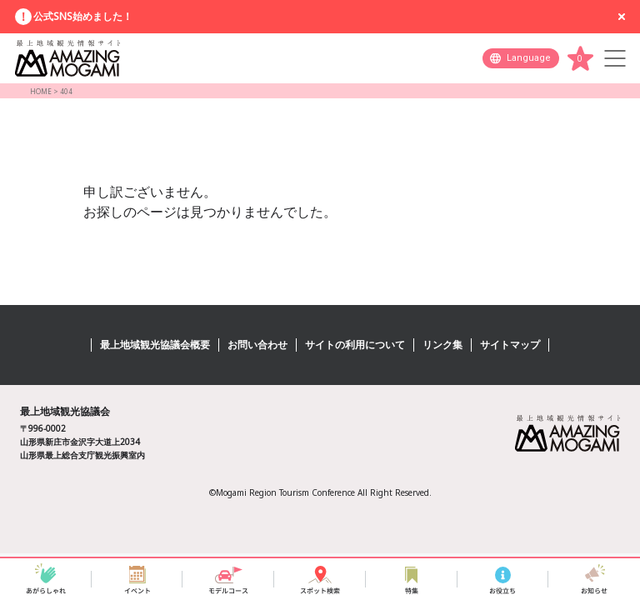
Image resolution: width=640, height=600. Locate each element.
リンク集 (442, 345)
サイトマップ (510, 345)
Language (529, 57)
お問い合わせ (258, 345)
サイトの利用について (355, 345)
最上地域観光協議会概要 (155, 345)
